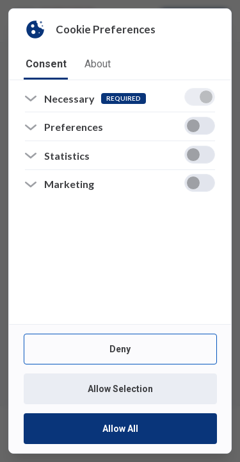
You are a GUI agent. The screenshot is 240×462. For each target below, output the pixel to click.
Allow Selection (119, 389)
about (97, 64)
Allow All (120, 429)
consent (46, 64)
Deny (120, 349)
